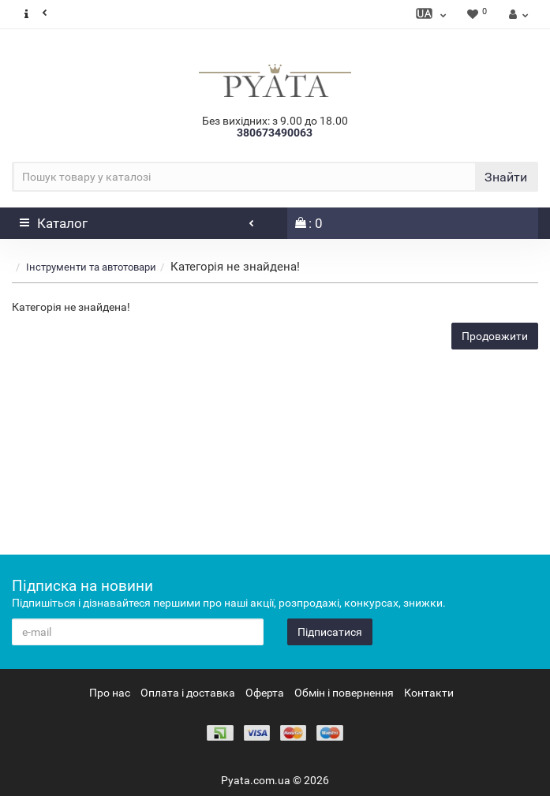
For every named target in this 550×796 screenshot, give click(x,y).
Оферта (264, 692)
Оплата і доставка (187, 692)
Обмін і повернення (344, 692)
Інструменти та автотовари (91, 267)
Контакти (429, 692)
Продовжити (495, 336)
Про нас (109, 692)
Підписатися (329, 632)
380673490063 (274, 132)
